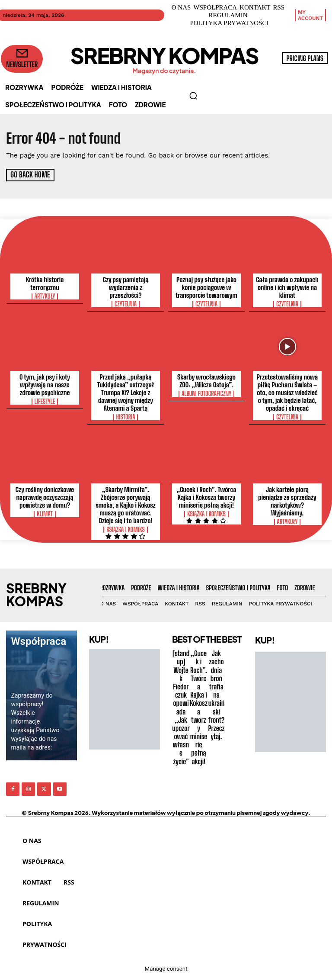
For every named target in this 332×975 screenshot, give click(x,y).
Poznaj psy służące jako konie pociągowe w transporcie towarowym (206, 287)
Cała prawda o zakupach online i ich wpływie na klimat (287, 287)
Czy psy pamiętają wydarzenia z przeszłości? (126, 287)
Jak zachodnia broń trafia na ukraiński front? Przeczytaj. (216, 694)
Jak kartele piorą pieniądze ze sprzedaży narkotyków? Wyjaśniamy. (287, 500)
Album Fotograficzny (206, 393)
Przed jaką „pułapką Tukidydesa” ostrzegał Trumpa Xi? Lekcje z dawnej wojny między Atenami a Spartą (125, 392)
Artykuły (45, 296)
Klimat (45, 514)
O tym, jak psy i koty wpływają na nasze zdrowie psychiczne (44, 384)
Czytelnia (126, 304)
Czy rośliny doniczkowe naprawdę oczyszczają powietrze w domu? (45, 496)
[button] (193, 95)
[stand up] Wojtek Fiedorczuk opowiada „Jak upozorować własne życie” (180, 707)
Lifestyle (45, 401)
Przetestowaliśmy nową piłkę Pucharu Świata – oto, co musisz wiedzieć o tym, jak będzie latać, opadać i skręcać (287, 392)
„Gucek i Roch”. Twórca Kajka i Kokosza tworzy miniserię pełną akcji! (206, 496)
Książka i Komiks (125, 529)
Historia (125, 417)
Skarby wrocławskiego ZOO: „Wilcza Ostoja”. (206, 380)
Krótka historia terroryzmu (45, 283)
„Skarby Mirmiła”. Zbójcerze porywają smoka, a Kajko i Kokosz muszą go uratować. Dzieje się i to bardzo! (126, 504)
